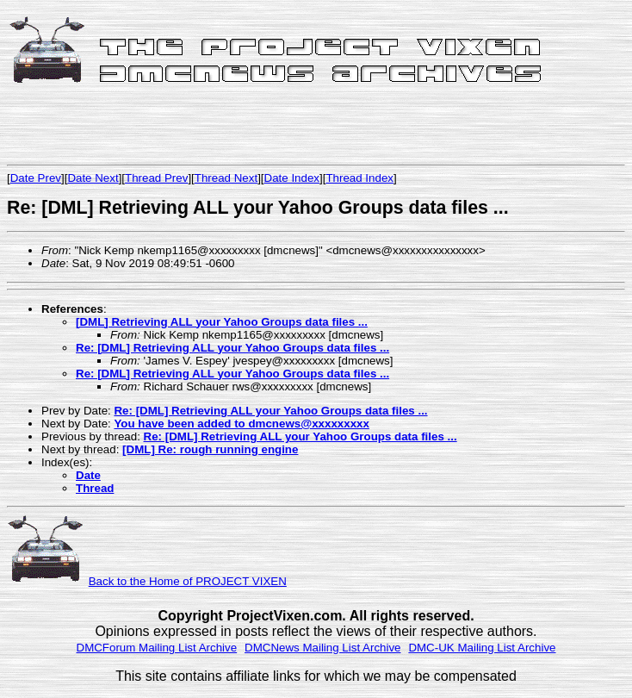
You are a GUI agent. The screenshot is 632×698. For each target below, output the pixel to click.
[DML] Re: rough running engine (210, 449)
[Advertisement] (208, 127)
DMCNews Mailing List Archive (322, 647)
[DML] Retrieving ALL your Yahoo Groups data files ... (222, 321)
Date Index (291, 177)
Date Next (92, 177)
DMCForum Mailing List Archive (157, 647)
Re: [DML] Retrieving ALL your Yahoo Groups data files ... (232, 347)
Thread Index (359, 177)
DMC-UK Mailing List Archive (481, 647)
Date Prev (35, 177)
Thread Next (226, 177)
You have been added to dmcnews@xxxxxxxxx (241, 423)
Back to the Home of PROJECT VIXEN (188, 581)
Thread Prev (156, 177)
